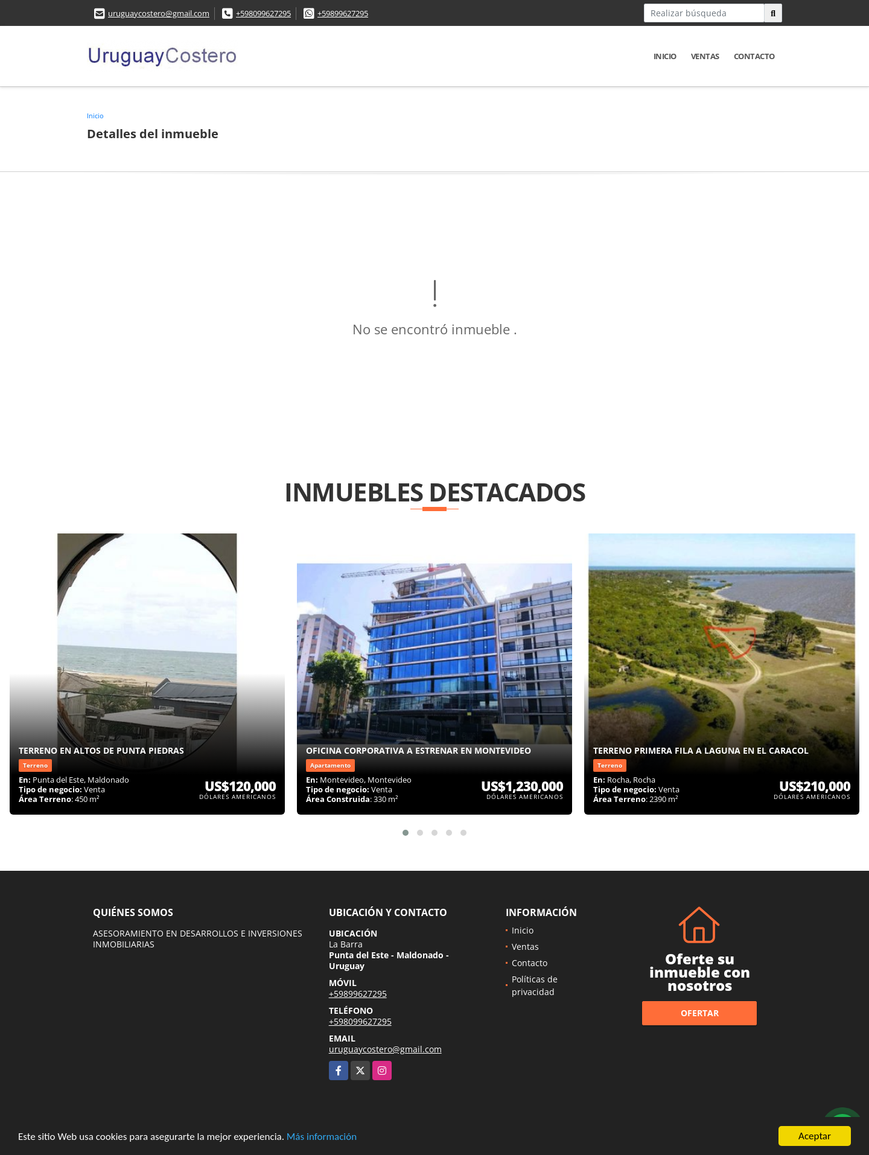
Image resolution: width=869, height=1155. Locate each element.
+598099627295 (263, 13)
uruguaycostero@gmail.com (158, 13)
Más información (322, 1137)
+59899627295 (342, 13)
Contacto (754, 56)
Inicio (665, 56)
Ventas (705, 56)
